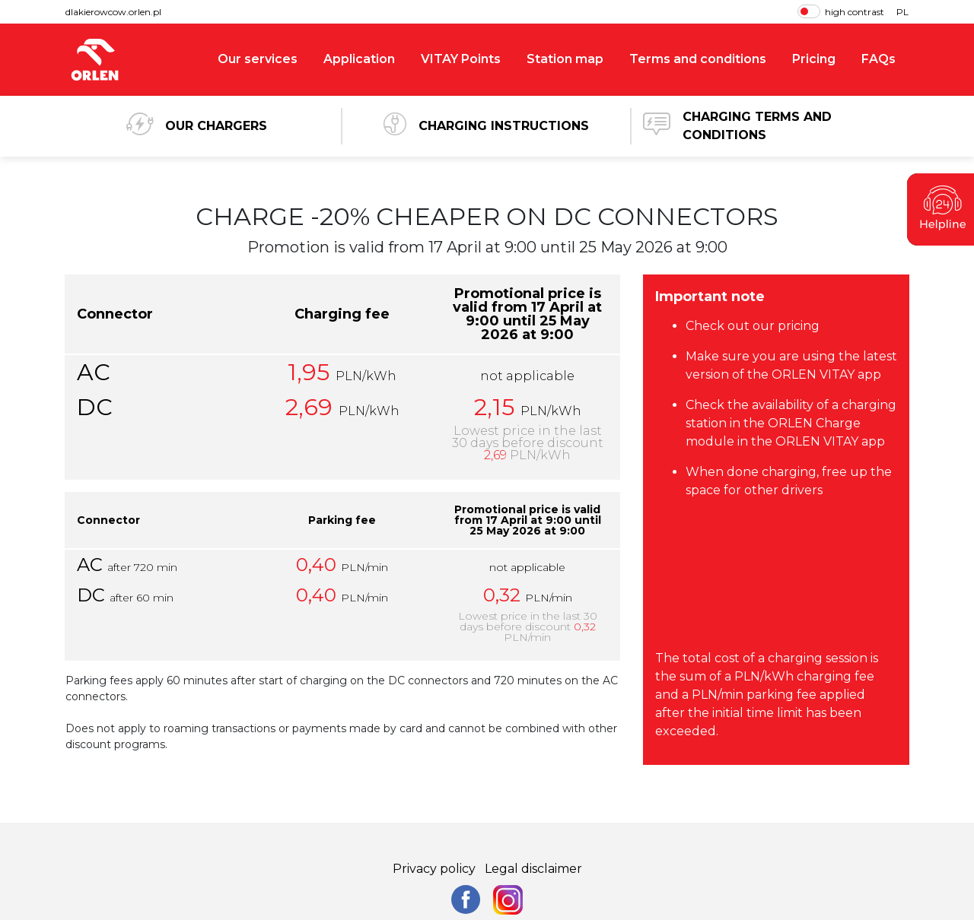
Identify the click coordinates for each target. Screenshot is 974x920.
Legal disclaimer (533, 868)
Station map (565, 59)
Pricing (814, 59)
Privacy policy (434, 868)
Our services (258, 59)
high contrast (840, 11)
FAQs (878, 59)
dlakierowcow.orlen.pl (113, 11)
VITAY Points (461, 59)
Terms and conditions (697, 59)
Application (359, 59)
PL (902, 11)
